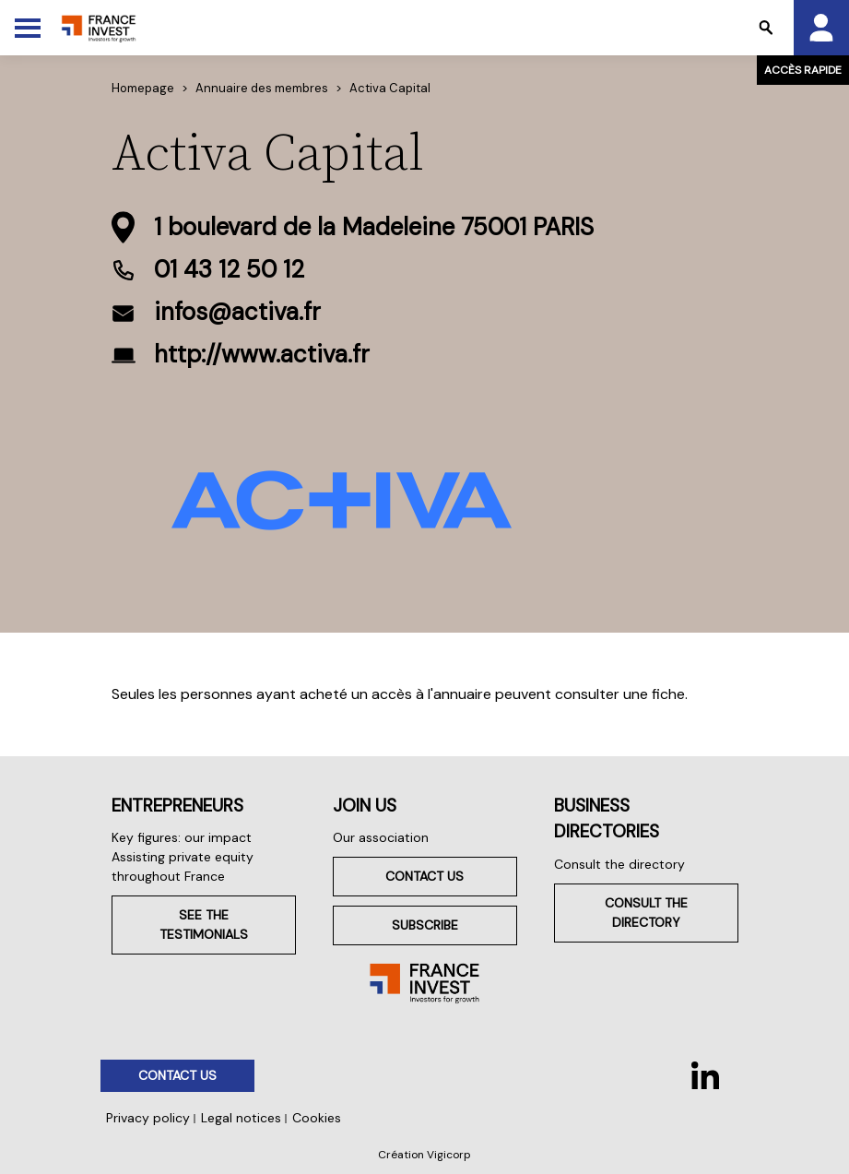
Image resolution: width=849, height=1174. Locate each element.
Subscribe (425, 925)
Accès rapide (803, 70)
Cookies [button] (316, 1117)
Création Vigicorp (424, 1154)
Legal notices (241, 1117)
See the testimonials (203, 925)
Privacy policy (148, 1117)
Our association (381, 837)
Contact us (424, 876)
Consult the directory (619, 864)
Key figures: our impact (182, 837)
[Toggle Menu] (27, 27)
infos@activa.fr (237, 311)
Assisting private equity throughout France (183, 866)
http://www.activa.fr (262, 354)
